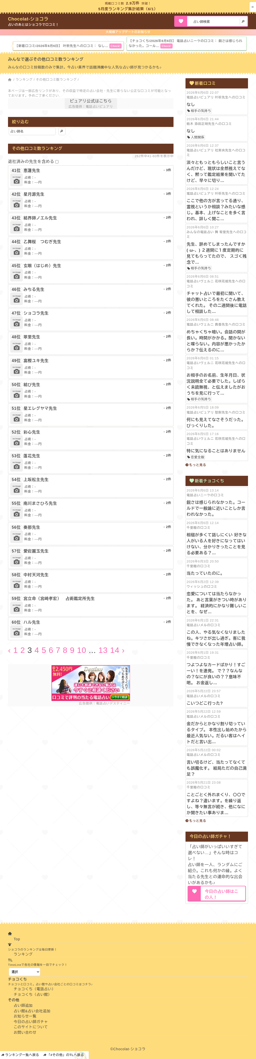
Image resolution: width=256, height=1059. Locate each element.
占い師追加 (23, 1006)
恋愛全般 (197, 457)
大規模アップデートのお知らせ (128, 32)
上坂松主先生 (36, 480)
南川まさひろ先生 (40, 503)
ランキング (24, 79)
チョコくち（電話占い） (35, 989)
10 (81, 650)
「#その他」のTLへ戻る (65, 1055)
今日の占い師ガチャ (31, 1022)
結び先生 (32, 385)
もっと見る (197, 465)
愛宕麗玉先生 (36, 551)
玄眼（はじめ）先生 (42, 266)
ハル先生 (32, 622)
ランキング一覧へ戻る (22, 1055)
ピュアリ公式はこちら (91, 101)
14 (115, 650)
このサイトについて (31, 1027)
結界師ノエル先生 (40, 218)
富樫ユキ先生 (36, 361)
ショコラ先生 (36, 313)
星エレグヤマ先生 (40, 408)
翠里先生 (32, 337)
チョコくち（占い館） (33, 995)
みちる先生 (34, 289)
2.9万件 (133, 3)
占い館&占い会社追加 (32, 1011)
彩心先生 (32, 432)
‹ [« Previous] (9, 650)
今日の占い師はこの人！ (221, 894)
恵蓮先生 (32, 170)
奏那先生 (32, 527)
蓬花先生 (32, 456)
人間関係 (197, 137)
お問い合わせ (25, 1033)
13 (103, 650)
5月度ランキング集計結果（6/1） (128, 9)
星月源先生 (34, 194)
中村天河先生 (36, 575)
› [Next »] (123, 650)
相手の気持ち (201, 111)
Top (17, 939)
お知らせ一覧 (25, 1016)
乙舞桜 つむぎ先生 (42, 242)
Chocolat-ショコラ (28, 18)
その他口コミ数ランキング (56, 79)
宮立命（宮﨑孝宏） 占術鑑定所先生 (59, 598)
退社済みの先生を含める (31, 161)
